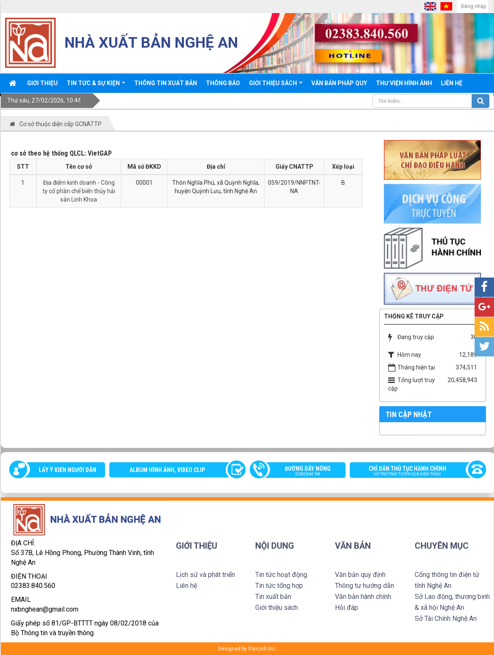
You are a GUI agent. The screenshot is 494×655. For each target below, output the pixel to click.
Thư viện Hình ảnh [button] (404, 83)
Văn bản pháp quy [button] (339, 83)
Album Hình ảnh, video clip (167, 469)
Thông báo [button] (223, 83)
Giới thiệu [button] (42, 83)
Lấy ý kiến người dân (67, 469)
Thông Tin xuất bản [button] (165, 83)
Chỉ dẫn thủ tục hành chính (414, 471)
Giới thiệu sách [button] (275, 86)
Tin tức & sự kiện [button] (96, 86)
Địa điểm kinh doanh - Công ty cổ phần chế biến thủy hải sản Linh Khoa (79, 191)
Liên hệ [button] (451, 83)
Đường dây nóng (302, 471)
